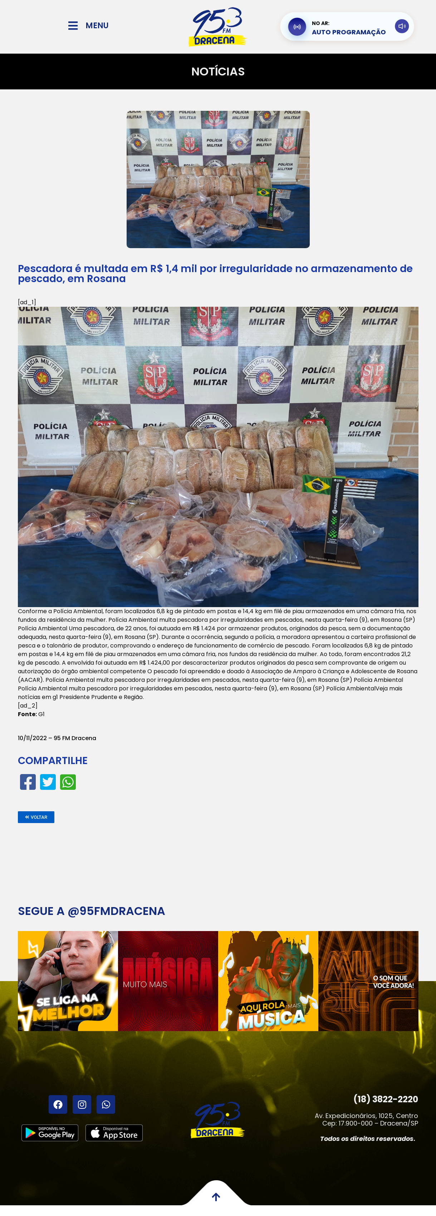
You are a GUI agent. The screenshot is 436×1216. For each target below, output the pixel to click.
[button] (36, 817)
